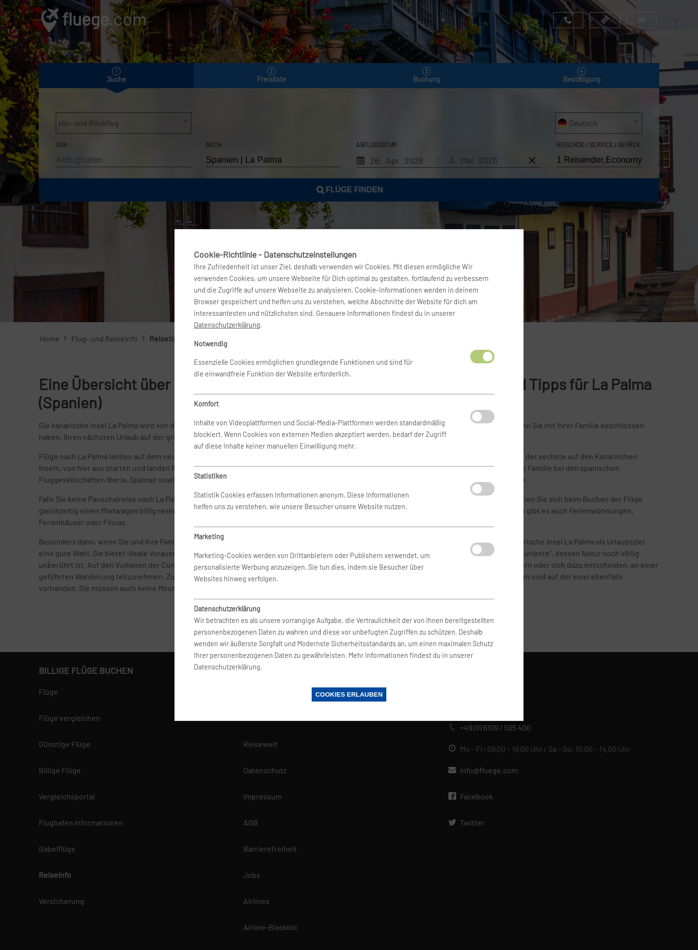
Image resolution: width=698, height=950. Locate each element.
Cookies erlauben (348, 694)
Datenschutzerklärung (227, 325)
